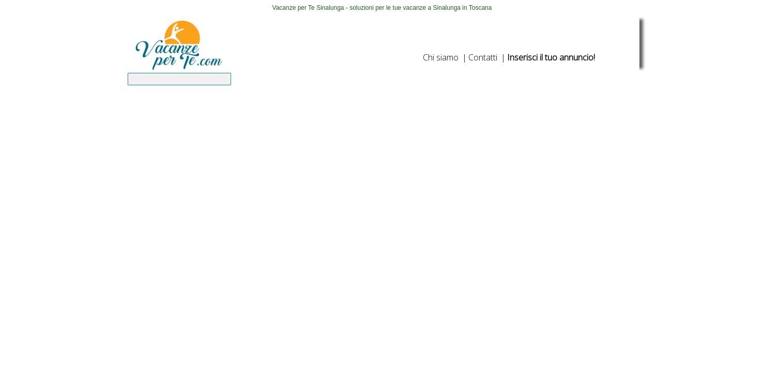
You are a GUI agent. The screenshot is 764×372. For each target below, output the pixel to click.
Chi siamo (441, 57)
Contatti (482, 57)
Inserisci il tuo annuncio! (551, 57)
